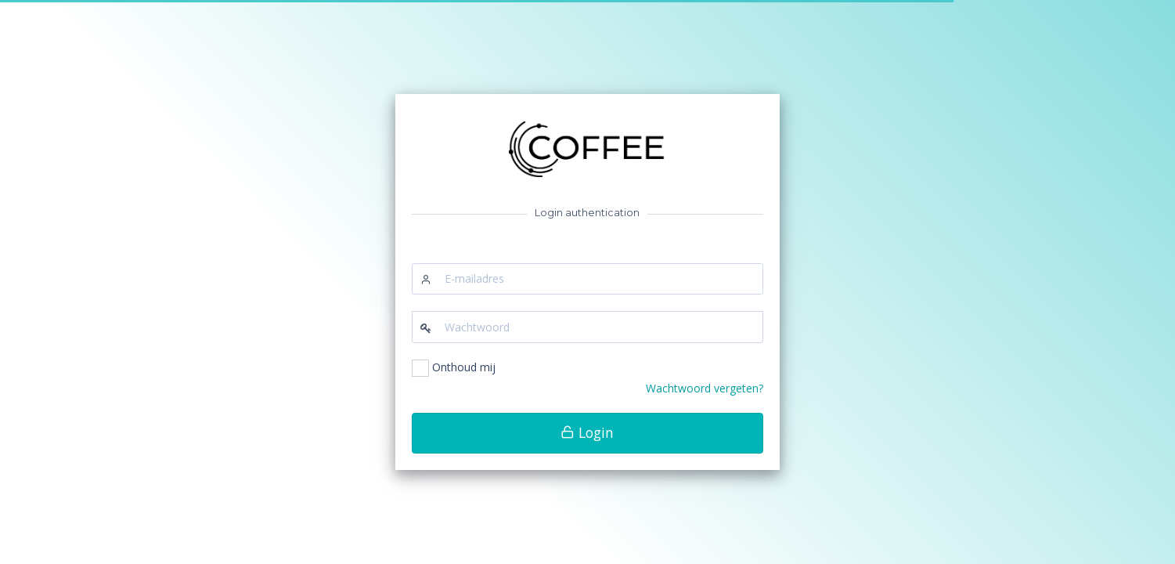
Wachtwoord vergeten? (704, 388)
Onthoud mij (464, 367)
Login (587, 432)
